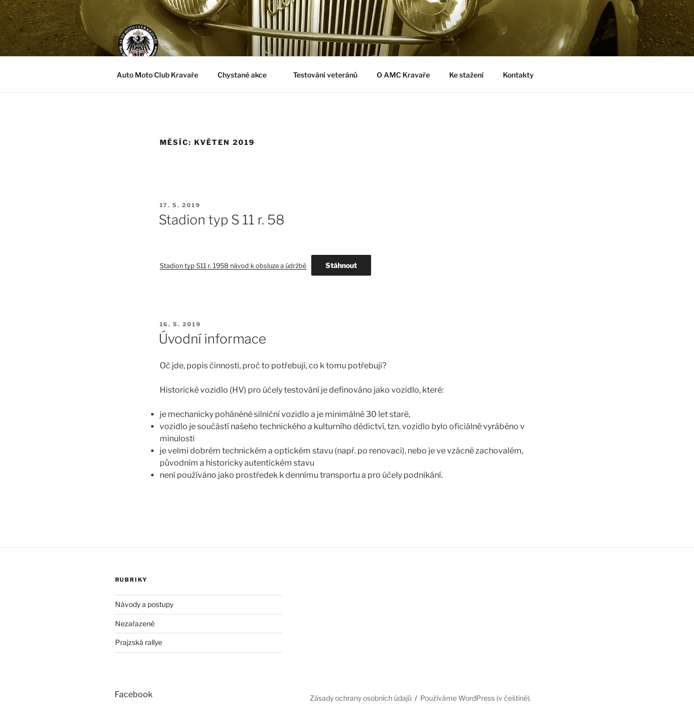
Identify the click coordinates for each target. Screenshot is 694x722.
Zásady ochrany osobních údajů (361, 698)
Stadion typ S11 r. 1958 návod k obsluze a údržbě (233, 266)
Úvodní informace (212, 339)
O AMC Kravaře (403, 74)
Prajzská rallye (138, 642)
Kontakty (518, 74)
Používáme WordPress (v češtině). (475, 698)
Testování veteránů (325, 74)
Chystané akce (246, 74)
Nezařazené (135, 623)
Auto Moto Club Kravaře (157, 74)
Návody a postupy (144, 604)
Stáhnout (341, 265)
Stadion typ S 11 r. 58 (221, 219)
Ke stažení (466, 74)
